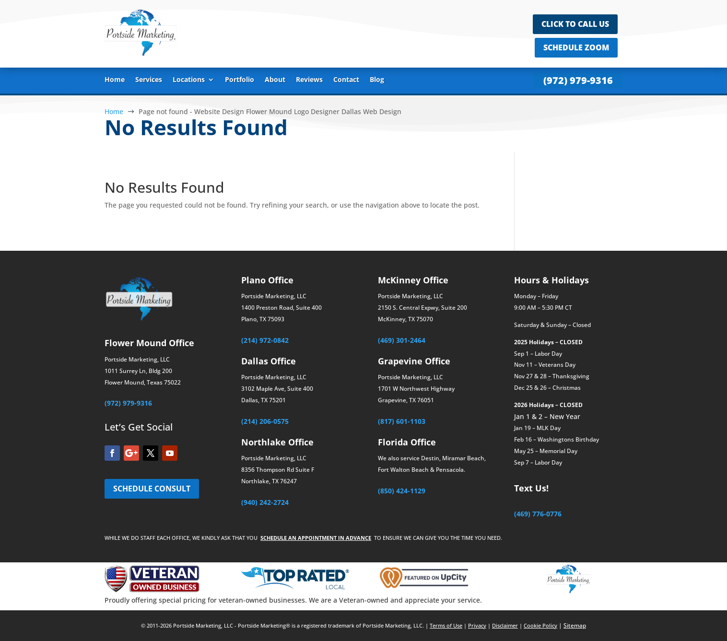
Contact (346, 80)
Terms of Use (446, 625)
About (275, 80)
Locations (189, 80)
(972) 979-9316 (578, 80)
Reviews (309, 80)
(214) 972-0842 (265, 340)
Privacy (477, 625)
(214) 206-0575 (265, 421)
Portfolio (239, 80)
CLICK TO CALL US (575, 24)
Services (148, 80)
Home (115, 80)
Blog (377, 80)
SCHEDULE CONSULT (151, 488)
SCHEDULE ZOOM (576, 47)
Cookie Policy (540, 625)
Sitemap (574, 625)
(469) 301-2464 (401, 340)
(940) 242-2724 (265, 502)
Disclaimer (505, 625)
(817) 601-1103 (401, 421)
